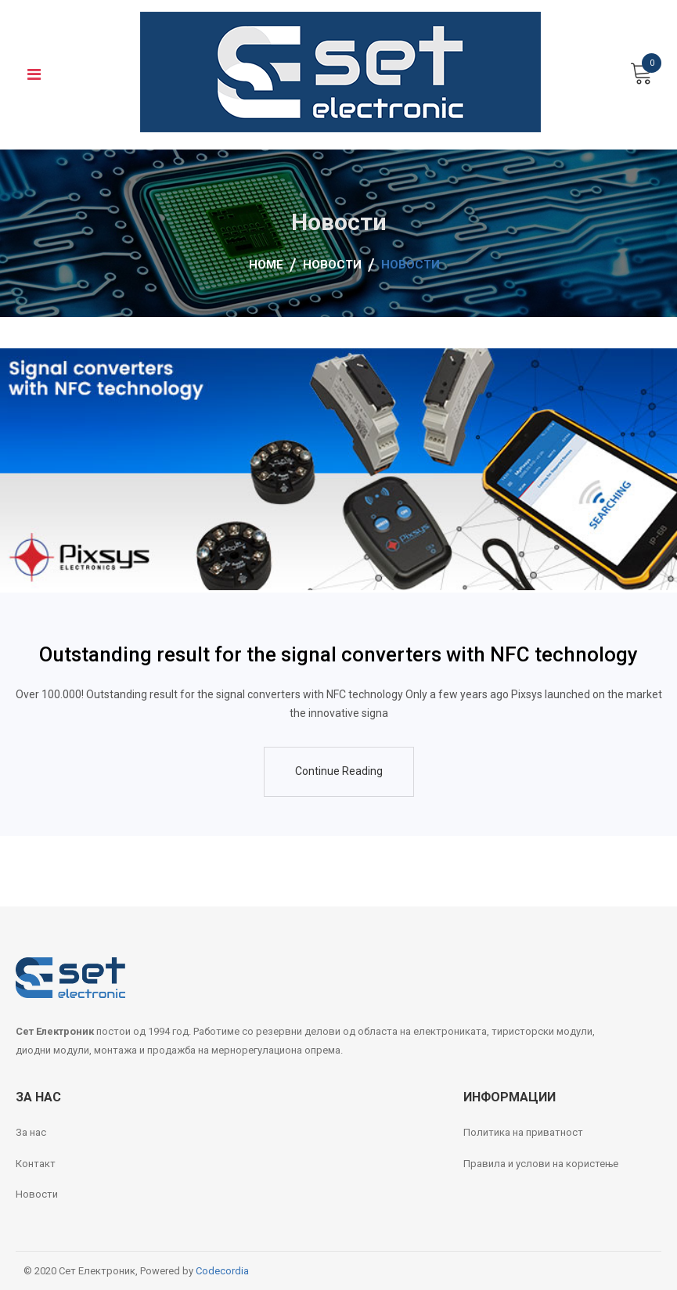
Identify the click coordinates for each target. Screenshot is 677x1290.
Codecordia (222, 1271)
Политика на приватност (523, 1132)
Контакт (36, 1163)
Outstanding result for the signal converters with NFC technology (338, 654)
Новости (37, 1194)
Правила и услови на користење (540, 1163)
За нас (31, 1132)
